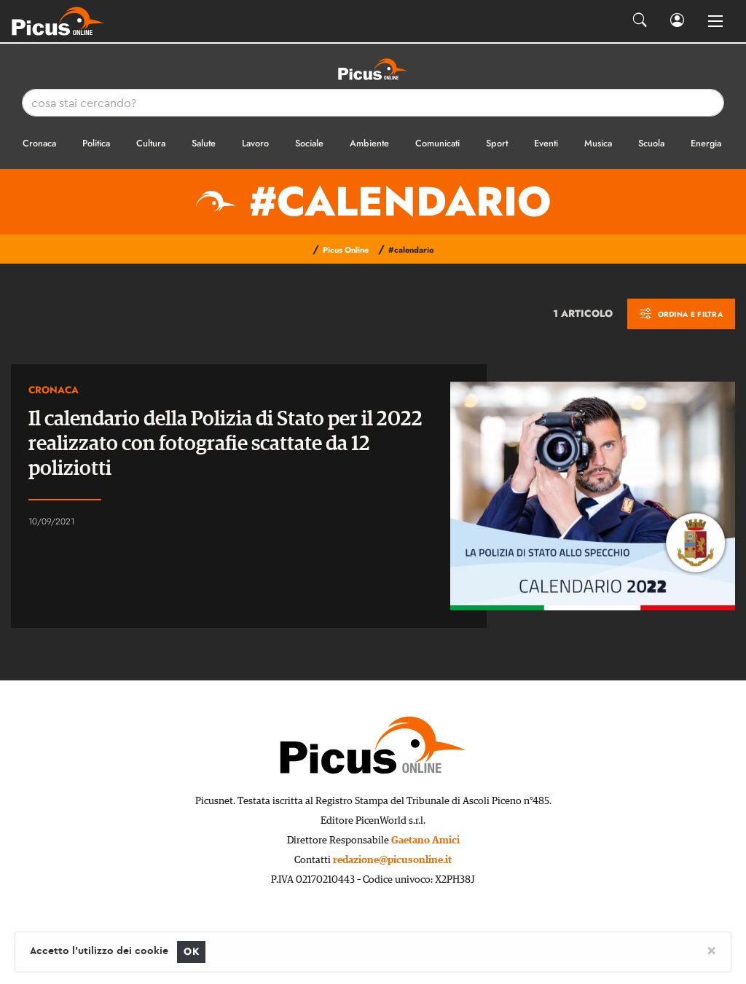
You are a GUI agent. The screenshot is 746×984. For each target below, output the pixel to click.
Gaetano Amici (425, 840)
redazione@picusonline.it (392, 860)
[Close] (711, 949)
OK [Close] (191, 952)
